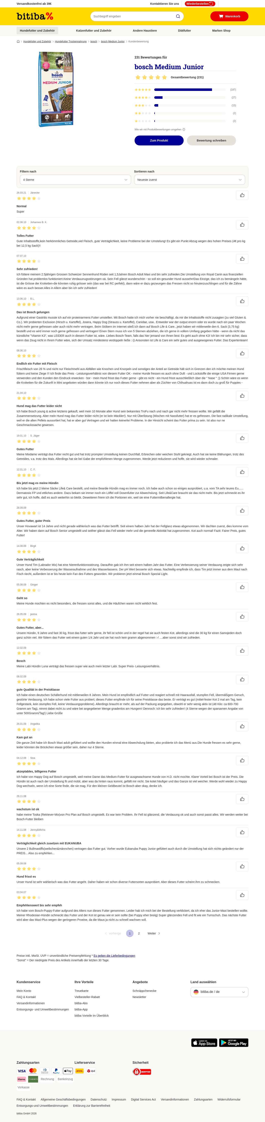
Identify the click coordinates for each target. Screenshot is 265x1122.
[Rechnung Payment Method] (47, 1079)
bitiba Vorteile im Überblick (92, 1015)
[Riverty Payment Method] (33, 1080)
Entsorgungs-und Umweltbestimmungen (42, 1105)
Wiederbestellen (200, 3)
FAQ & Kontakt (26, 997)
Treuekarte (81, 990)
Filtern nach (28, 171)
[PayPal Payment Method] (56, 1072)
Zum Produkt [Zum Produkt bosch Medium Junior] (159, 140)
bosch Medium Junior (113, 41)
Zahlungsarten (203, 1099)
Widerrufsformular (228, 1099)
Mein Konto (24, 990)
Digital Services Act (143, 1099)
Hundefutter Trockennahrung (71, 41)
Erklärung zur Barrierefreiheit (91, 1105)
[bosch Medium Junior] (56, 89)
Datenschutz (99, 1099)
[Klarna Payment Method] (21, 1080)
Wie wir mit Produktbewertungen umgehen (160, 129)
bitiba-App (81, 1009)
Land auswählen (203, 982)
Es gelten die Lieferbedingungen (114, 955)
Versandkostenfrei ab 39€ (34, 3)
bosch (93, 41)
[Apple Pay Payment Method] (68, 1072)
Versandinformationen (31, 1003)
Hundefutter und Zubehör (37, 30)
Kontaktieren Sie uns (164, 3)
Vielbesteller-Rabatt (87, 997)
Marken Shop (221, 30)
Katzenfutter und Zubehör (94, 30)
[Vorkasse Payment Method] (24, 1087)
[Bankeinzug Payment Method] (65, 1079)
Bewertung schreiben (211, 140)
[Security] (141, 1072)
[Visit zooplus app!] (204, 1046)
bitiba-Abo (81, 1003)
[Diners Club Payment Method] (45, 1072)
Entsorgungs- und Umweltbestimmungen (43, 1009)
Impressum (119, 1099)
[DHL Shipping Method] (79, 1072)
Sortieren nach (144, 171)
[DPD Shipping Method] (91, 1072)
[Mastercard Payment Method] (33, 1072)
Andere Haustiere (145, 30)
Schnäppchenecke (144, 990)
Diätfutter (184, 30)
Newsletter (139, 997)
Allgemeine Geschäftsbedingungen (63, 1099)
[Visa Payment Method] (21, 1072)
